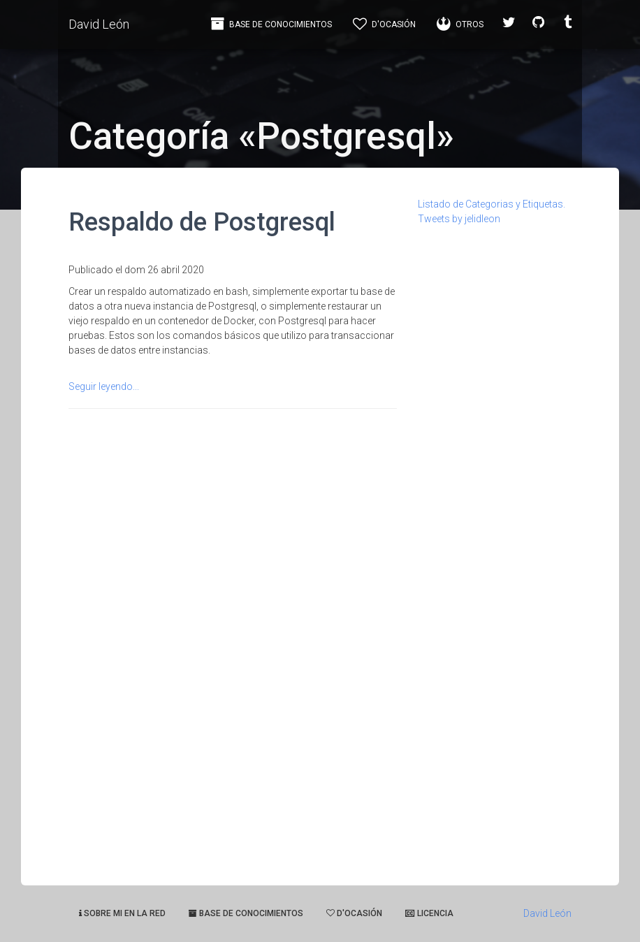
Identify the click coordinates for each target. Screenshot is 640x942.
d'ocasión (354, 913)
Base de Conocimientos (271, 24)
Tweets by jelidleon (459, 218)
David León (98, 24)
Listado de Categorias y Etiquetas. (491, 204)
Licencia (429, 913)
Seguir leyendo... (103, 386)
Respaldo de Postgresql (201, 222)
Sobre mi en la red (122, 913)
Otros (460, 24)
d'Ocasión (384, 24)
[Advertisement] (494, 436)
